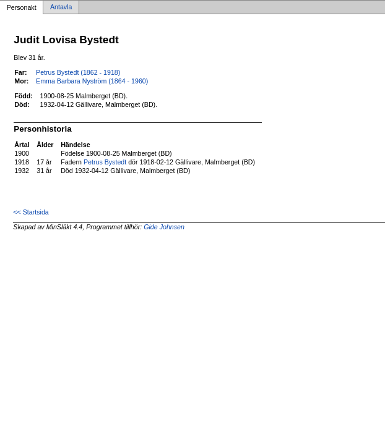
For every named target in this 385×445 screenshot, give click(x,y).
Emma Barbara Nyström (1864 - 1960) (92, 81)
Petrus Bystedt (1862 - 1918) (78, 72)
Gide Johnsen (164, 227)
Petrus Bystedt (105, 162)
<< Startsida (30, 212)
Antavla (61, 7)
